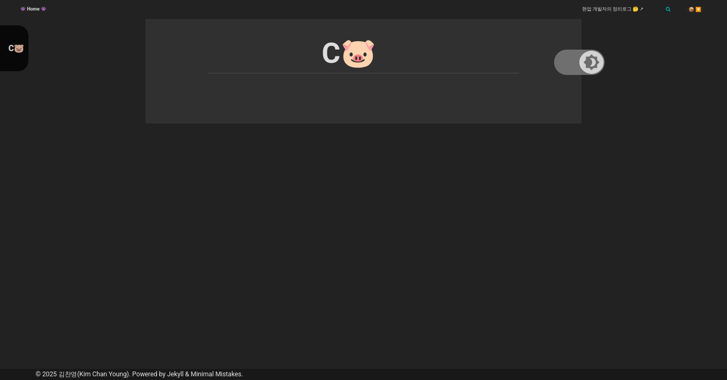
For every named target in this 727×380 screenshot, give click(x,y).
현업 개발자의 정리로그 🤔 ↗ (613, 9)
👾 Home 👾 (33, 9)
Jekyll (175, 374)
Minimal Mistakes (216, 374)
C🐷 (16, 48)
